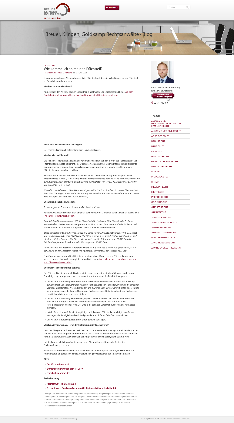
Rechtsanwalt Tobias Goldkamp (58, 73)
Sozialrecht (159, 202)
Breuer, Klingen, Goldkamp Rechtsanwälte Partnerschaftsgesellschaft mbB (81, 388)
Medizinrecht (159, 187)
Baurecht (157, 146)
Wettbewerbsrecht (164, 237)
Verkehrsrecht (161, 217)
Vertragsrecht (161, 227)
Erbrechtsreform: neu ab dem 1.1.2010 (65, 369)
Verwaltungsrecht (163, 232)
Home (46, 419)
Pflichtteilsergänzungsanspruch (59, 216)
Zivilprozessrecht (163, 242)
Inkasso (156, 171)
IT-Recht (156, 181)
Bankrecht (158, 141)
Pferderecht (159, 197)
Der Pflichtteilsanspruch (58, 365)
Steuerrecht (159, 207)
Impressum (54, 419)
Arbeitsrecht (160, 136)
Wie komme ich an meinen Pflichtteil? (73, 69)
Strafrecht (158, 212)
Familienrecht (160, 156)
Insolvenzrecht (161, 176)
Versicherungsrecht (165, 222)
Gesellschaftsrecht (164, 161)
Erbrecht (49, 65)
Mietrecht (157, 192)
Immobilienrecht (161, 166)
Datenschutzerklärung (68, 419)
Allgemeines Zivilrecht (166, 131)
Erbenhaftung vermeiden (58, 373)
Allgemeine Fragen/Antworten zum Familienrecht (166, 123)
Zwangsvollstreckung (166, 247)
